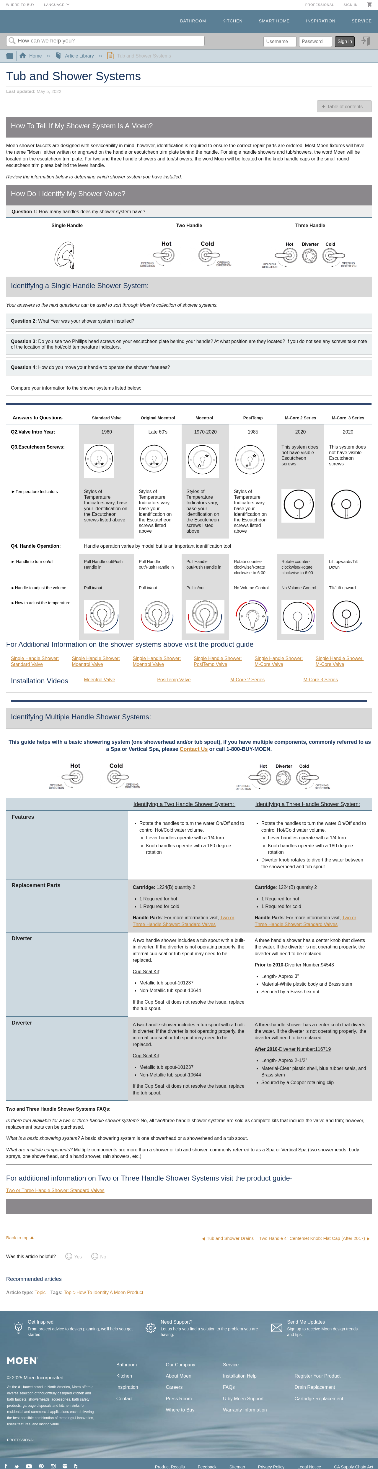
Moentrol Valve (99, 679)
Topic (40, 1292)
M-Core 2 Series (247, 679)
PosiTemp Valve (174, 679)
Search (12, 41)
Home (31, 55)
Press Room (179, 1398)
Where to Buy (20, 4)
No (103, 1256)
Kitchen (232, 21)
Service (362, 21)
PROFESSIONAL (21, 1440)
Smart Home (274, 21)
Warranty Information (245, 1409)
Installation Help (240, 1375)
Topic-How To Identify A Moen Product (103, 1292)
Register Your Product (318, 1375)
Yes (78, 1256)
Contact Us (194, 749)
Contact (124, 1398)
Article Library (75, 55)
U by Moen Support (243, 1398)
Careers (174, 1387)
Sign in (350, 4)
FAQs (229, 1387)
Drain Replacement (315, 1387)
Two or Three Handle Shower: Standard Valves (55, 1190)
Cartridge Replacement (319, 1398)
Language (54, 4)
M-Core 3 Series (320, 679)
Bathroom (193, 21)
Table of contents (345, 106)
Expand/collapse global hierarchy (13, 56)
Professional (319, 4)
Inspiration (320, 21)
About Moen (178, 1375)
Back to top (17, 1237)
